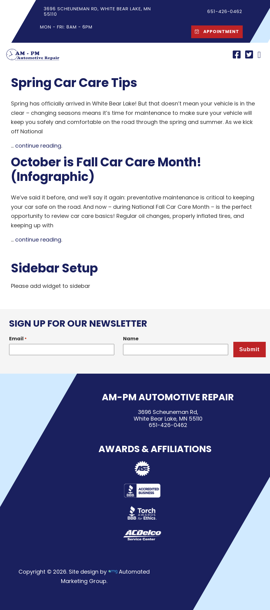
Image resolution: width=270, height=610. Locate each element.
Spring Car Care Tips (74, 82)
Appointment (215, 31)
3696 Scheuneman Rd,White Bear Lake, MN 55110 (167, 415)
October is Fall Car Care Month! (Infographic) (106, 169)
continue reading (38, 145)
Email (18, 339)
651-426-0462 (167, 425)
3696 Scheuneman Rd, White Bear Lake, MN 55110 (97, 11)
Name (130, 339)
